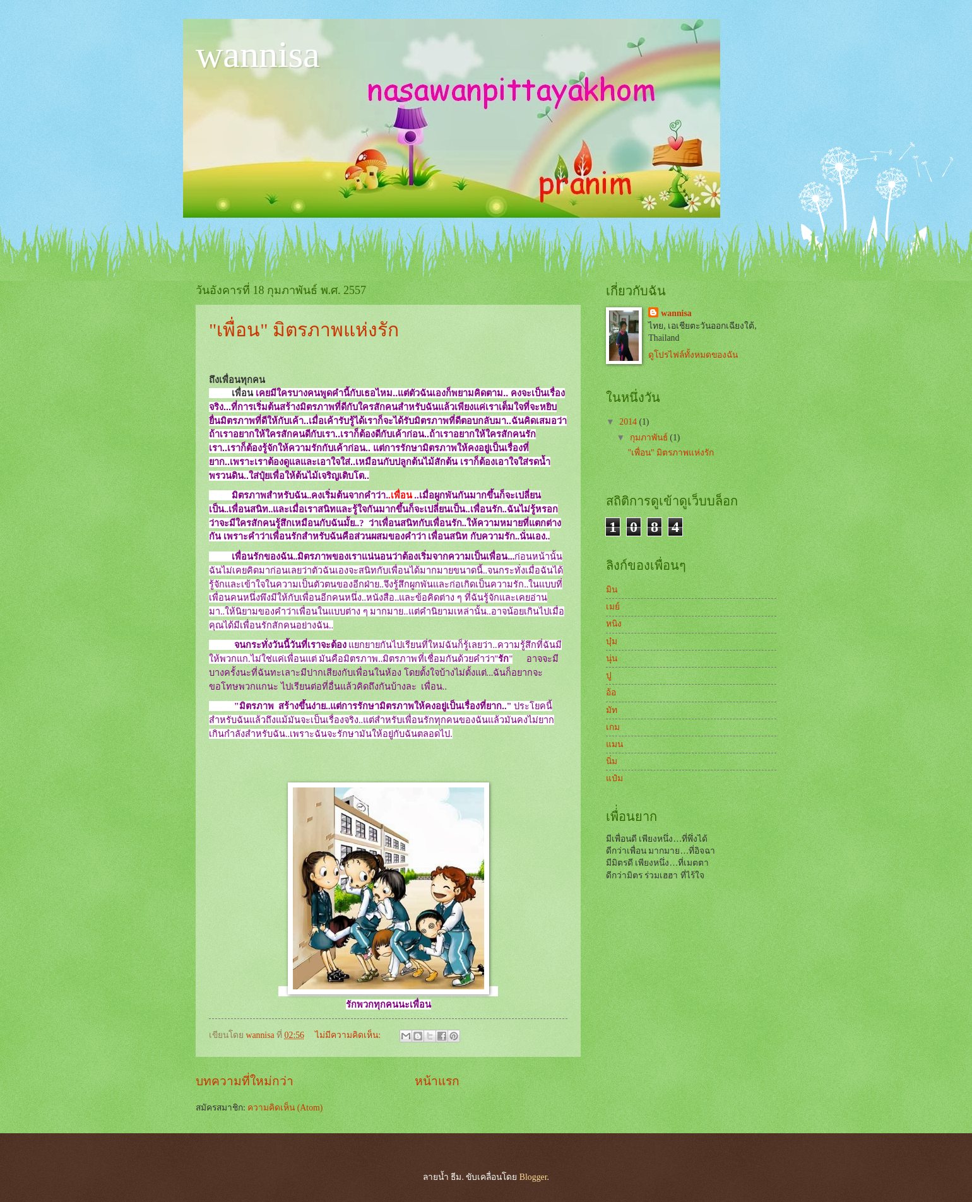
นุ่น (611, 658)
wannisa (258, 54)
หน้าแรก (437, 1081)
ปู (609, 675)
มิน (611, 589)
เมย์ (613, 606)
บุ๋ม (611, 641)
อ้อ (611, 692)
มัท (611, 710)
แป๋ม (614, 778)
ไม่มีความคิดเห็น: (348, 1035)
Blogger (533, 1177)
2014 (629, 422)
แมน (614, 744)
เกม (613, 727)
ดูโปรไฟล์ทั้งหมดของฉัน (693, 355)
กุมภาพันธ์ (650, 437)
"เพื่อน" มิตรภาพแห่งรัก (304, 329)
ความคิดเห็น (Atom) (285, 1107)
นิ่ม (611, 761)
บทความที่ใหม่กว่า (244, 1081)
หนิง (614, 623)
